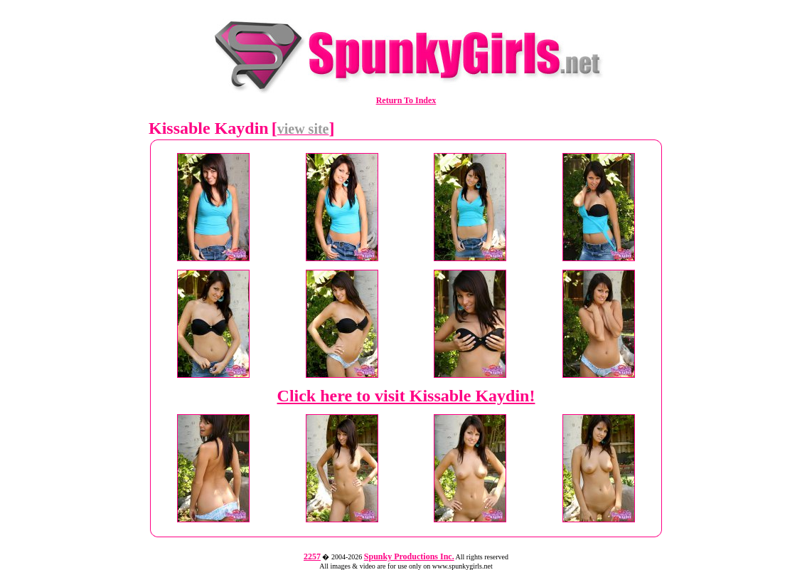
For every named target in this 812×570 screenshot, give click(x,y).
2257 (312, 556)
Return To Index (406, 100)
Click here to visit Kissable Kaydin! (406, 395)
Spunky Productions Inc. (409, 556)
